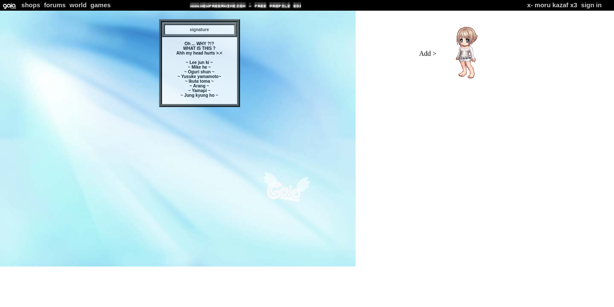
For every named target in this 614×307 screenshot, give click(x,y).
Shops (30, 5)
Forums (55, 5)
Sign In (591, 5)
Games (100, 5)
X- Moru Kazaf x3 (552, 5)
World (78, 5)
